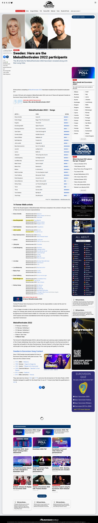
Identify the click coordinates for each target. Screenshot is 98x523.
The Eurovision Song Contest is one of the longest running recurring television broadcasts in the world (42, 510)
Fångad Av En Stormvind (31, 374)
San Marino (87, 283)
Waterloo (26, 370)
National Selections (7, 67)
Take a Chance (40, 282)
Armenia (76, 260)
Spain (86, 293)
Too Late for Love (38, 231)
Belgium (75, 270)
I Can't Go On (37, 280)
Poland (86, 275)
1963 (30, 386)
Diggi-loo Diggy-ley (30, 372)
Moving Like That (40, 175)
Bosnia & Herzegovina (78, 272)
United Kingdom (89, 303)
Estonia (75, 283)
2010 (14, 390)
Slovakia (87, 289)
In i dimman (39, 169)
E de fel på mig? (41, 252)
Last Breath (40, 239)
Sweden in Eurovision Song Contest (28, 360)
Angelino (17, 123)
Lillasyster (17, 155)
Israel (75, 301)
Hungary (75, 295)
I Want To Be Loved (41, 181)
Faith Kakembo (18, 140)
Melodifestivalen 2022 (35, 89)
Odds (27, 11)
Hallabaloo (39, 137)
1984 (16, 372)
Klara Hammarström (19, 146)
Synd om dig (39, 163)
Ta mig (38, 254)
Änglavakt (39, 143)
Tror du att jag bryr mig (42, 172)
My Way (38, 192)
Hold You (39, 241)
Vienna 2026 (46, 11)
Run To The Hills (40, 146)
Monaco (87, 264)
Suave (38, 117)
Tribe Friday (17, 195)
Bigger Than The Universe (42, 120)
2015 (16, 383)
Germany (76, 291)
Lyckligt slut (39, 149)
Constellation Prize (41, 278)
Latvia (75, 305)
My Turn (39, 230)
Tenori (16, 186)
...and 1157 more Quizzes (81, 421)
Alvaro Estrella (18, 117)
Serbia (86, 285)
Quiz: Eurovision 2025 (81, 408)
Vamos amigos (40, 215)
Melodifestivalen (6, 63)
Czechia (75, 279)
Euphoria (26, 381)
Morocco (87, 268)
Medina (16, 169)
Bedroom (39, 213)
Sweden (5, 62)
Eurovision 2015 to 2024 (82, 418)
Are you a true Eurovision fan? (83, 391)
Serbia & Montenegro (89, 287)
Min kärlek (39, 287)
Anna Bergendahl (6, 70)
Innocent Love (40, 178)
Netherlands (88, 270)
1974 (16, 370)
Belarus (75, 268)
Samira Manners (19, 181)
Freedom (38, 140)
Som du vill (39, 189)
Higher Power (39, 125)
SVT (4, 69)
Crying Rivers (40, 227)
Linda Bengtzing (18, 157)
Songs (34, 11)
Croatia (75, 275)
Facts (58, 11)
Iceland (75, 297)
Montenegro (88, 266)
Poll (41, 11)
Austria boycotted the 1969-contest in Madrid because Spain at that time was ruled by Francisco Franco (61, 510)
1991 (16, 374)
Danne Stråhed (18, 137)
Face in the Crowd (41, 128)
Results (65, 11)
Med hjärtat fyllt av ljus (42, 290)
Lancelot (17, 149)
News (20, 11)
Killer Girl (39, 256)
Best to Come (40, 160)
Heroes (32, 383)
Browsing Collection (19, 128)
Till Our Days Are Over (41, 155)
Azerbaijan (76, 266)
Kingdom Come (40, 223)
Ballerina (39, 272)
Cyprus (75, 277)
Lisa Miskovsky (18, 160)
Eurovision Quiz (83, 387)
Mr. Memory (40, 285)
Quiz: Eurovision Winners (82, 414)
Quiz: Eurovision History (82, 411)
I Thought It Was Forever (43, 292)
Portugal (87, 277)
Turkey (86, 299)
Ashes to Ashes (41, 222)
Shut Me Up (39, 195)
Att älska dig (40, 288)
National (53, 11)
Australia (76, 262)
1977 (36, 386)
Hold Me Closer (40, 134)
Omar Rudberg (18, 175)
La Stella (38, 186)
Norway (87, 274)
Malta (86, 260)
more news (42, 502)
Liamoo (16, 152)
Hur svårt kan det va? (42, 251)
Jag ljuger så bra (41, 249)
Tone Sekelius (18, 192)
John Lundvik (6, 72)
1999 (16, 377)
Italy (74, 303)
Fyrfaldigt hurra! (40, 157)
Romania (87, 279)
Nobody (39, 234)
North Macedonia (88, 272)
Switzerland (87, 297)
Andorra (75, 258)
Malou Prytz (17, 166)
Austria (75, 264)
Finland (75, 285)
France (75, 287)
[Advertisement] (42, 76)
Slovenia (87, 291)
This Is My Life (37, 220)
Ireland (75, 299)
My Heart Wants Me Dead (43, 261)
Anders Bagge (18, 120)
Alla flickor (39, 247)
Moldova (87, 262)
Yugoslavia (87, 305)
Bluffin (38, 152)
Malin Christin (18, 163)
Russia (86, 281)
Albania (75, 256)
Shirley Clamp (18, 184)
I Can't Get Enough (41, 131)
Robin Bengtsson (6, 74)
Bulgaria (75, 274)
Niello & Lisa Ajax (19, 172)
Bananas (38, 166)
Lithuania (87, 256)
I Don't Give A (40, 262)
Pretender (39, 244)
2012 (16, 381)
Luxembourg (88, 258)
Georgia (75, 289)
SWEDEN (16, 50)
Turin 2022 (5, 65)
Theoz (16, 189)
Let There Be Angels (41, 184)
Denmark (76, 281)
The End (38, 123)
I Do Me (39, 270)
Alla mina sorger (41, 258)
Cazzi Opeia (17, 131)
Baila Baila (39, 217)
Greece (75, 293)
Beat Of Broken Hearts (42, 236)
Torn (38, 264)
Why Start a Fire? (41, 267)
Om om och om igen (42, 275)
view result (83, 139)
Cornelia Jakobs (18, 134)
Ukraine (86, 301)
